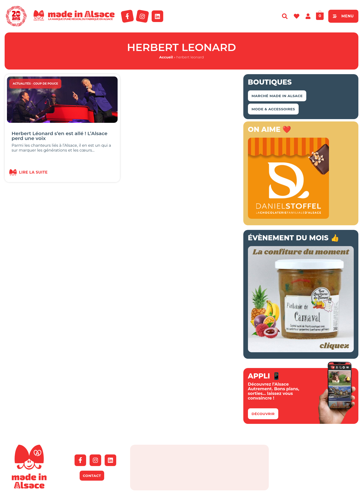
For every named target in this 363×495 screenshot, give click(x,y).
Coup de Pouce (45, 83)
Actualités (22, 83)
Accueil (166, 57)
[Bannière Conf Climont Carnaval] (301, 350)
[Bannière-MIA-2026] (288, 217)
